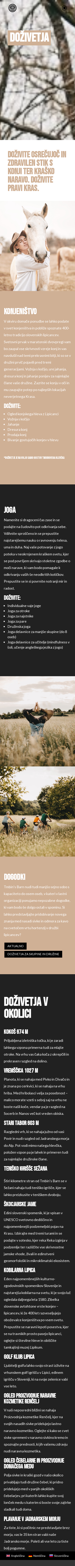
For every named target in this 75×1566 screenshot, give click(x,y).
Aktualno (15, 946)
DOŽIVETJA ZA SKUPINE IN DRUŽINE (33, 954)
